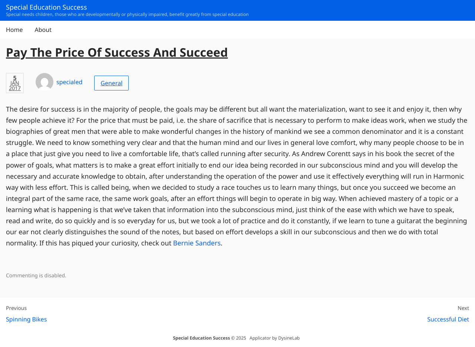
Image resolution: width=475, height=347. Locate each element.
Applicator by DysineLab (275, 338)
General (111, 83)
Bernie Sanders (197, 243)
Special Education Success (201, 338)
